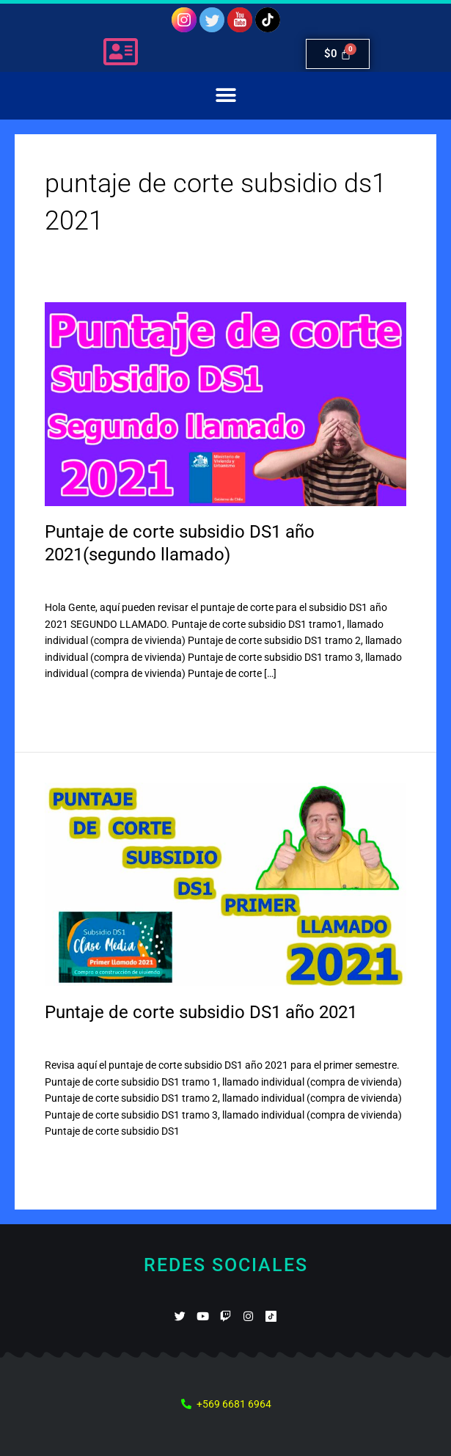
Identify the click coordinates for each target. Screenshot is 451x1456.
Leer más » (69, 704)
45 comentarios (80, 1039)
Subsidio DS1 (154, 582)
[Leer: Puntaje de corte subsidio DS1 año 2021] (225, 883)
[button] (225, 95)
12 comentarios (80, 582)
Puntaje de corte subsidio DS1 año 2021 (201, 1012)
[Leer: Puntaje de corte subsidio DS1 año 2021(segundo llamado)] (225, 403)
